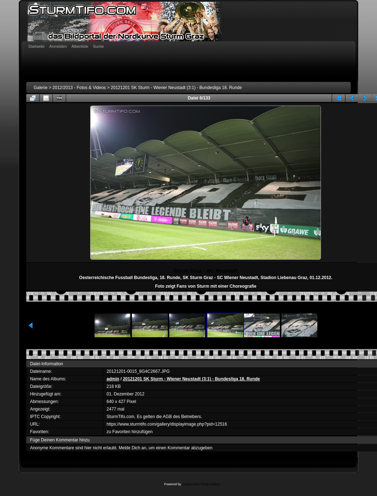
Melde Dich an (132, 447)
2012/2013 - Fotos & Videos (79, 87)
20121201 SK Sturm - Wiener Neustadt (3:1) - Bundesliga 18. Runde (176, 87)
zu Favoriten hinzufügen (130, 431)
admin (113, 378)
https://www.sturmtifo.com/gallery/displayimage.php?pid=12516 (167, 424)
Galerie (40, 87)
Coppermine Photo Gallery (201, 484)
